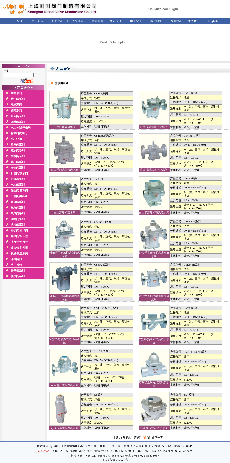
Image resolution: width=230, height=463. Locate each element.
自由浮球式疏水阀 (65, 127)
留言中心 (176, 21)
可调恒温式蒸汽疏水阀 (64, 428)
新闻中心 (57, 21)
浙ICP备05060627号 (115, 459)
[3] (152, 437)
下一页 (159, 437)
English (213, 21)
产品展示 (78, 21)
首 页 (19, 21)
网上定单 (136, 21)
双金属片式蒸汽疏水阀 (64, 385)
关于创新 (37, 21)
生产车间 (116, 21)
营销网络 (98, 21)
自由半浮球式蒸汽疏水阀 (154, 212)
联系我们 (194, 21)
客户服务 (156, 21)
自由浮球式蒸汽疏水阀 (154, 127)
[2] (148, 437)
